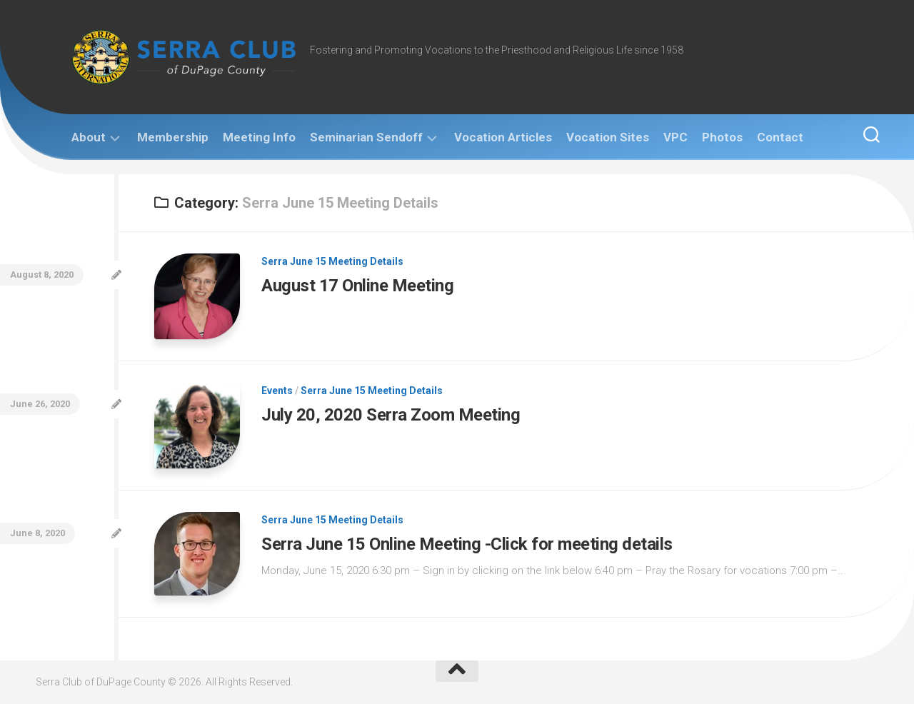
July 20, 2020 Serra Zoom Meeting (390, 415)
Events (277, 390)
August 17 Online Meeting (357, 286)
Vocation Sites (607, 137)
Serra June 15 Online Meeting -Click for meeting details (467, 544)
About (88, 137)
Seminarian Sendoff (366, 137)
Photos (722, 137)
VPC (675, 137)
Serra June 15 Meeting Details (332, 261)
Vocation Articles (503, 137)
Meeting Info (259, 137)
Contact (780, 137)
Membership (173, 137)
